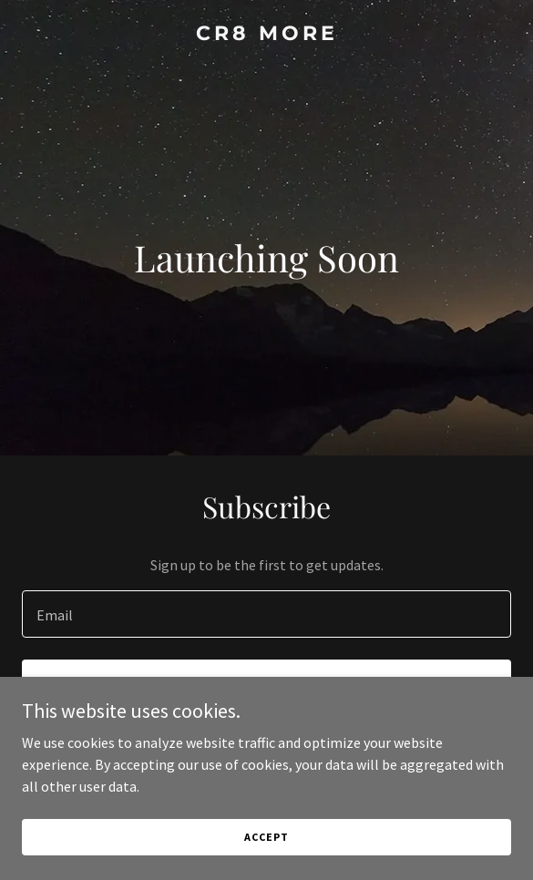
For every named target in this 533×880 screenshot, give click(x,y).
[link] (266, 35)
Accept (266, 837)
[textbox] (266, 614)
